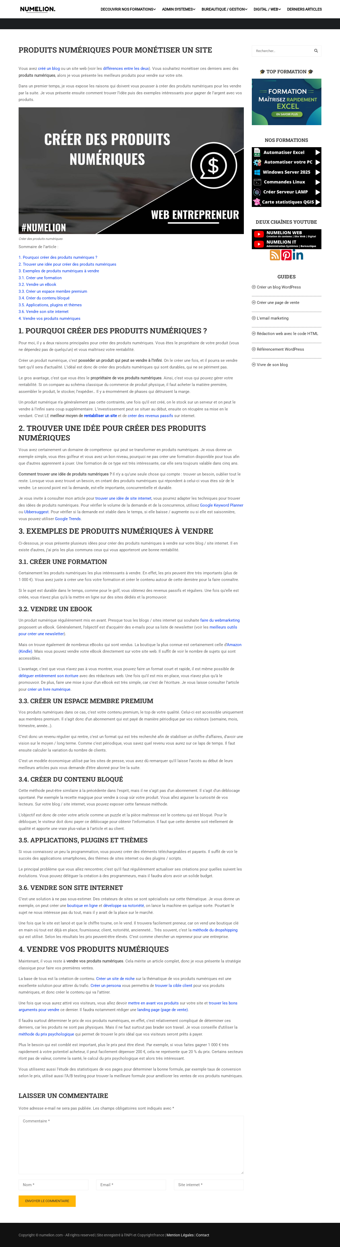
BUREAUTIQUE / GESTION (222, 9)
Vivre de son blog (272, 364)
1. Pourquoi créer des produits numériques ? (58, 257)
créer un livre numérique (49, 689)
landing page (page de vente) (162, 1009)
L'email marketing (272, 318)
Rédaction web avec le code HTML (287, 333)
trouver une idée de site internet (123, 498)
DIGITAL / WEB (265, 9)
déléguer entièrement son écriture (48, 675)
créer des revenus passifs (150, 415)
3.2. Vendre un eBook (37, 284)
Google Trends (68, 518)
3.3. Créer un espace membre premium (53, 291)
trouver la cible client (173, 985)
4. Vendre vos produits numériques (49, 318)
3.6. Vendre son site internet (44, 311)
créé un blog (49, 68)
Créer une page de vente (278, 302)
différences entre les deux (126, 68)
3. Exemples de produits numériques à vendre (59, 271)
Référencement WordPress (280, 349)
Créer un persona (106, 985)
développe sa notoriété (123, 905)
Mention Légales (180, 1235)
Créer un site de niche (115, 978)
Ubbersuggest (36, 512)
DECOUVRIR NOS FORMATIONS (126, 9)
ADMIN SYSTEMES (177, 9)
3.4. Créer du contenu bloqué (44, 298)
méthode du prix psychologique (46, 1034)
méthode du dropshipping (215, 930)
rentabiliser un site (100, 415)
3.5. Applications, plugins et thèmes (50, 305)
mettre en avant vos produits (153, 1003)
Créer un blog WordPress (279, 287)
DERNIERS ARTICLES (304, 9)
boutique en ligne (82, 905)
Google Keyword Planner (221, 505)
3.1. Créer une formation (40, 277)
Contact (202, 1235)
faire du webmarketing (220, 620)
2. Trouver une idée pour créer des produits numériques (67, 264)
